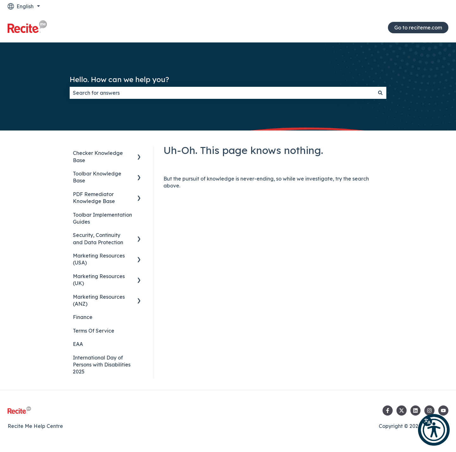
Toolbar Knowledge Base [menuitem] (97, 177)
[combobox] (222, 93)
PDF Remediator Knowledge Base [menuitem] (94, 197)
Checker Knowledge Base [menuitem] (98, 156)
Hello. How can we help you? (119, 79)
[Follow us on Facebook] (388, 410)
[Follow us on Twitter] (401, 410)
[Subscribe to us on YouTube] (443, 410)
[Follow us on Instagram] (429, 410)
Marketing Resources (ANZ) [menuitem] (99, 300)
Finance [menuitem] (82, 317)
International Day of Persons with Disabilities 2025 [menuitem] (101, 364)
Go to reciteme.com (418, 27)
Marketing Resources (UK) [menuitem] (99, 279)
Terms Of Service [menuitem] (93, 331)
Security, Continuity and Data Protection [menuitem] (98, 238)
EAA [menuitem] (78, 344)
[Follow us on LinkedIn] (415, 410)
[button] (434, 430)
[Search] (380, 93)
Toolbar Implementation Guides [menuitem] (102, 218)
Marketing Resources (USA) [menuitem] (99, 259)
